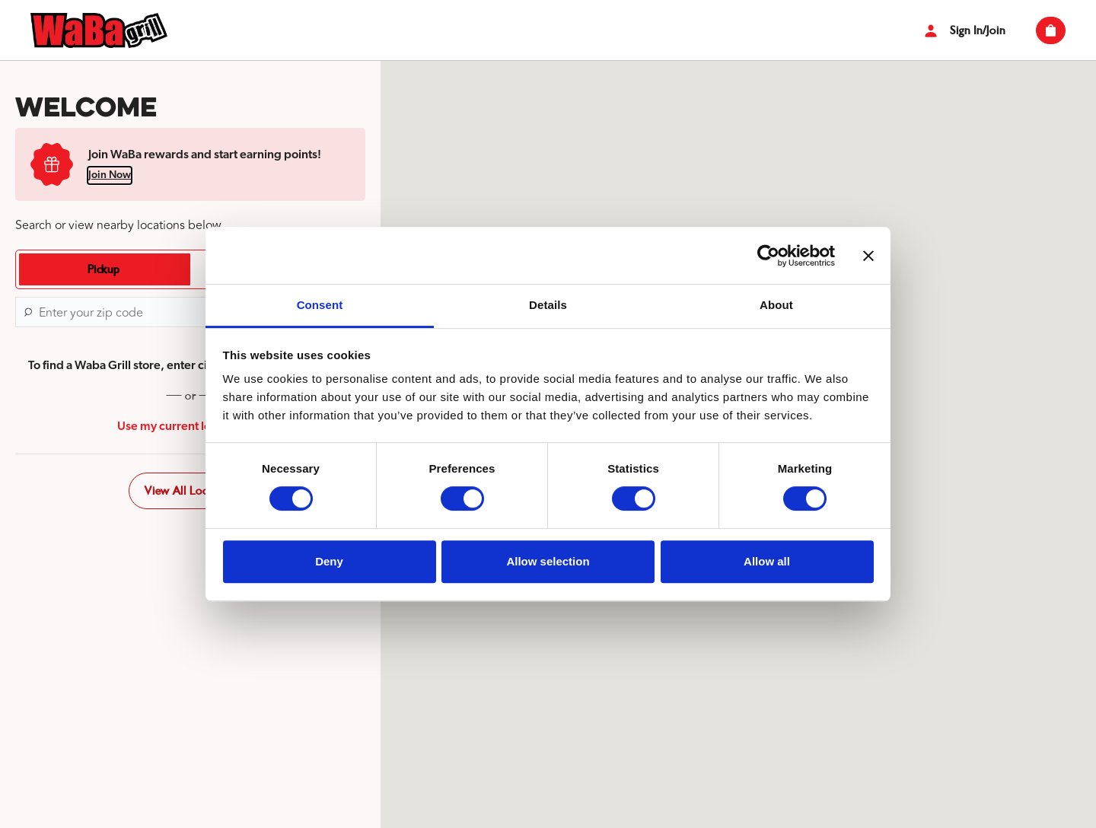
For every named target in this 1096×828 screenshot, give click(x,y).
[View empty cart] (1051, 30)
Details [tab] (548, 304)
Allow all (767, 561)
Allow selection (547, 561)
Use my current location (190, 426)
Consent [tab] (320, 304)
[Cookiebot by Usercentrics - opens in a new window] (768, 255)
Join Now (109, 175)
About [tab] (776, 304)
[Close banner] (868, 255)
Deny (329, 561)
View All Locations (190, 490)
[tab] (103, 269)
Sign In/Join (962, 30)
